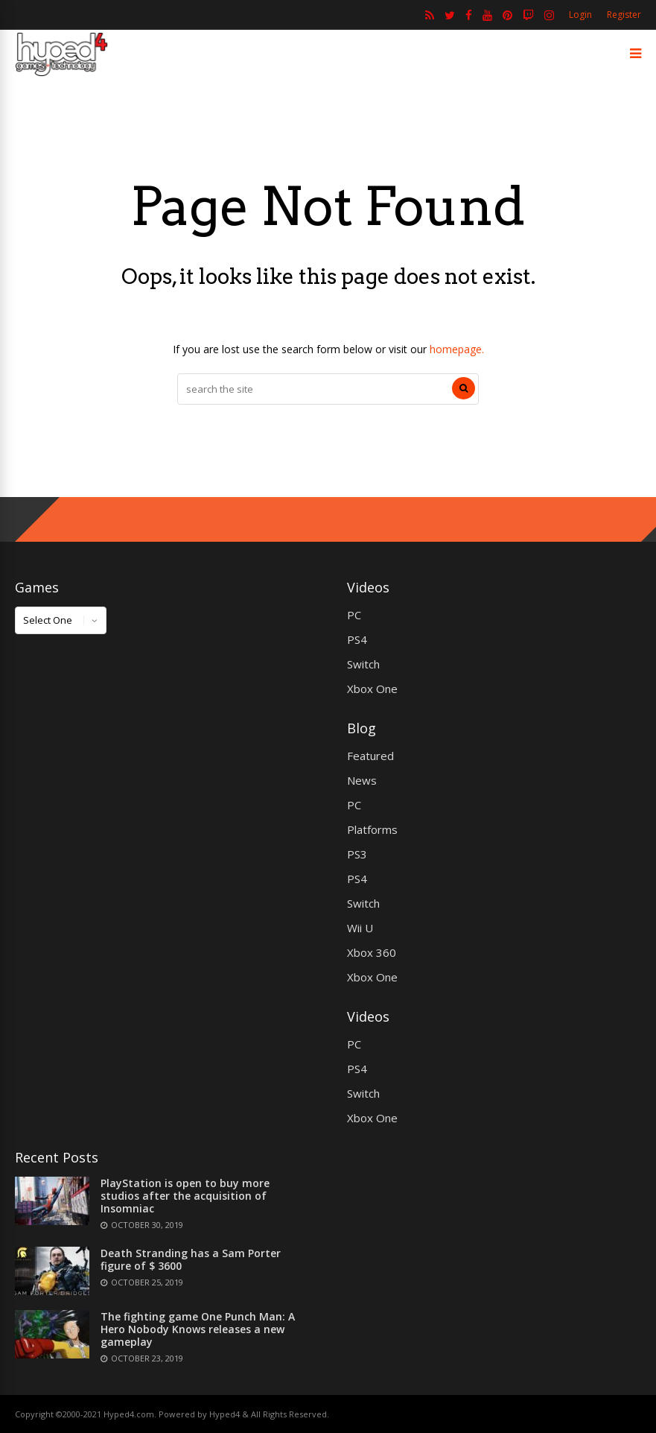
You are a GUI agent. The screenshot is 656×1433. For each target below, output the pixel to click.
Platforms (372, 829)
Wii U (360, 927)
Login (580, 14)
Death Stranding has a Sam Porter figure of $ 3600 (191, 1259)
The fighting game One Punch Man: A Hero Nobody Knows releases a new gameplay (198, 1329)
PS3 (357, 854)
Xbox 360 (371, 952)
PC (354, 614)
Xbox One (372, 688)
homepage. (457, 349)
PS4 (357, 639)
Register (624, 14)
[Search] (463, 388)
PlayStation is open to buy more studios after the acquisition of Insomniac (185, 1195)
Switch (363, 664)
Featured (370, 755)
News (362, 780)
